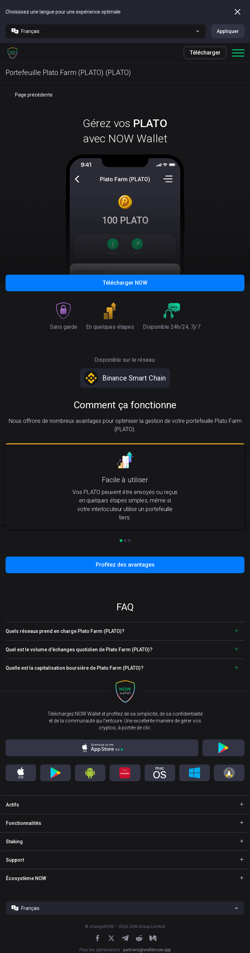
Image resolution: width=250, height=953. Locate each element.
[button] (12, 53)
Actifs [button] (12, 805)
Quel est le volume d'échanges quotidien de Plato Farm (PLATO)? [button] (79, 649)
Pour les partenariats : (125, 949)
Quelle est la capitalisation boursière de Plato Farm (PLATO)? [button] (75, 668)
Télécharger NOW (125, 282)
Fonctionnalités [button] (23, 823)
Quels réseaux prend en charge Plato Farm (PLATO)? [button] (65, 631)
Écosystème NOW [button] (26, 878)
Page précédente (34, 95)
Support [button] (15, 860)
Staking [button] (14, 841)
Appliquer (228, 31)
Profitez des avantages (125, 564)
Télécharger (205, 52)
